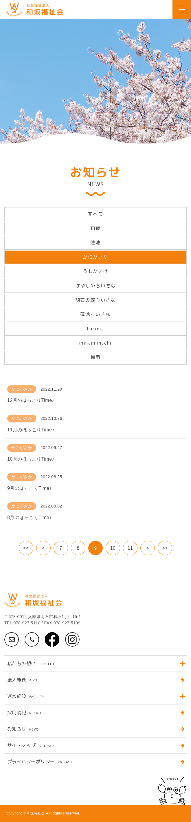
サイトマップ (30, 745)
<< (26, 548)
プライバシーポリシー (39, 761)
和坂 (95, 228)
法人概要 (24, 679)
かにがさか (95, 257)
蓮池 (95, 242)
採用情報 (25, 712)
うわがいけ (95, 271)
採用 (96, 357)
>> (165, 548)
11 (130, 548)
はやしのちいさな (95, 285)
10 (113, 548)
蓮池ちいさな (95, 314)
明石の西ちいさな (95, 300)
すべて (95, 214)
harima (95, 329)
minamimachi (95, 343)
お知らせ (23, 729)
